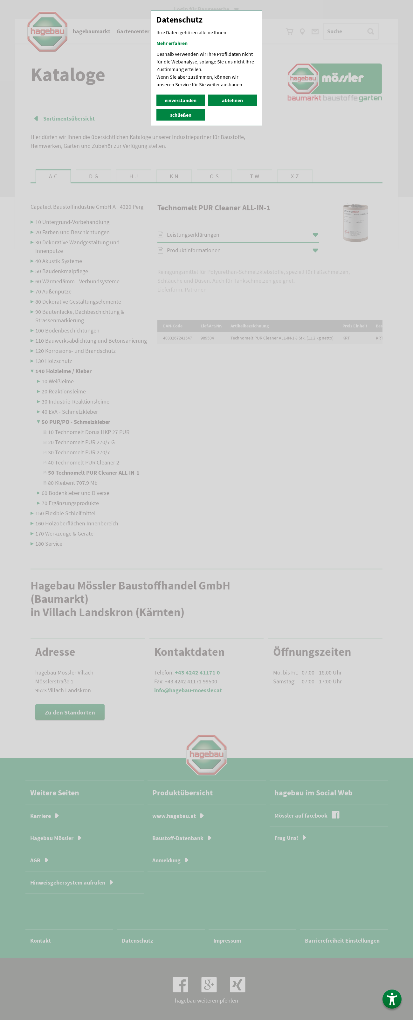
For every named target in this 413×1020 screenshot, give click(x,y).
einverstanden (180, 100)
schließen (180, 115)
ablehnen (232, 100)
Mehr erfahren (172, 43)
